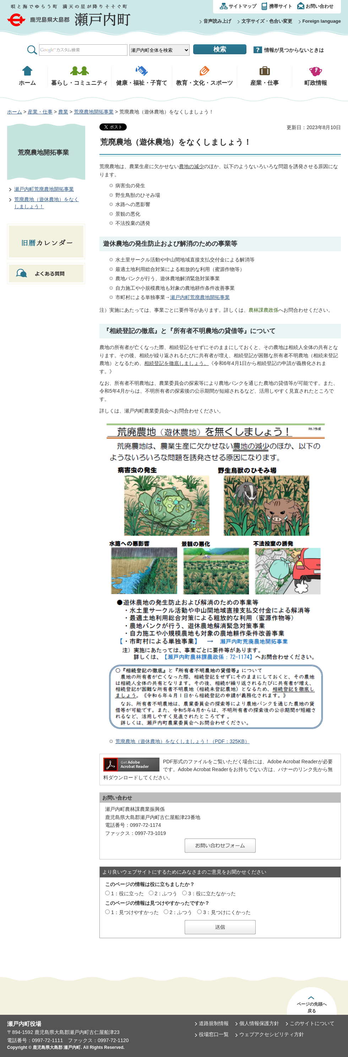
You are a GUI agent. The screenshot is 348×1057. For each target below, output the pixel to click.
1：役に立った (127, 893)
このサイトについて (312, 1023)
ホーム (14, 112)
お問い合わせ (319, 6)
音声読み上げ (217, 21)
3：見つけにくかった (227, 912)
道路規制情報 (214, 1023)
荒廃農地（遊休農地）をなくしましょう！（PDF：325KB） (182, 741)
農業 (63, 112)
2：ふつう (166, 893)
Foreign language (322, 21)
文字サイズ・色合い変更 (266, 21)
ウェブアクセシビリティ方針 (271, 1034)
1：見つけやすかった (135, 912)
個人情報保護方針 (259, 1023)
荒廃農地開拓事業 (94, 112)
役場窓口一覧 (214, 1034)
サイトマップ (242, 6)
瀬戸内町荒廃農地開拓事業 (44, 189)
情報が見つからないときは (294, 50)
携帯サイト (280, 6)
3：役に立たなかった (212, 893)
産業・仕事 (40, 112)
